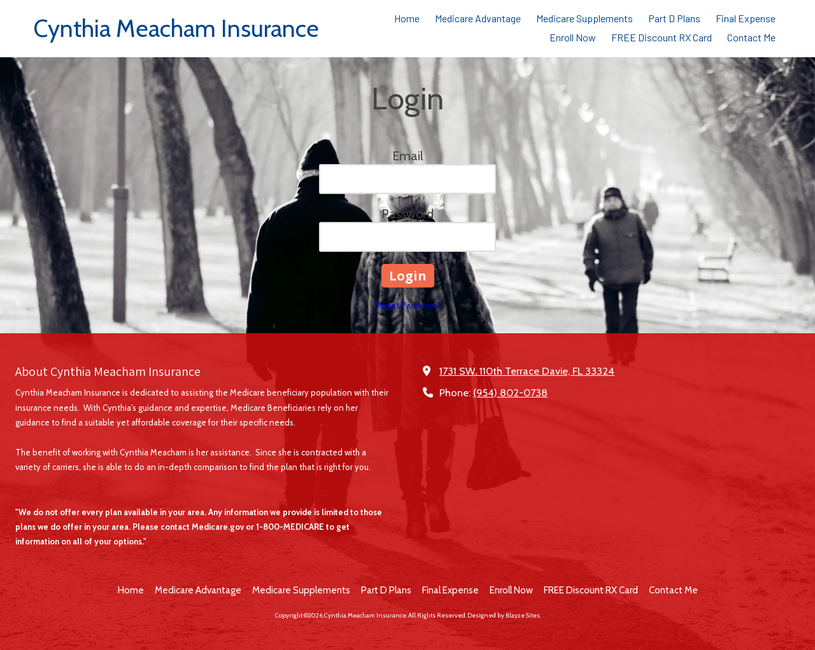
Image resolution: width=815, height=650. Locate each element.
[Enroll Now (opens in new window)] (573, 38)
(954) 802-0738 (510, 392)
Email (407, 155)
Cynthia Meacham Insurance (176, 28)
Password (407, 213)
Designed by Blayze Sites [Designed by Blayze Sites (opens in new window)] (503, 615)
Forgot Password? (408, 305)
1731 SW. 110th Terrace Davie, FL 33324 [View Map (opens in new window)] (526, 370)
